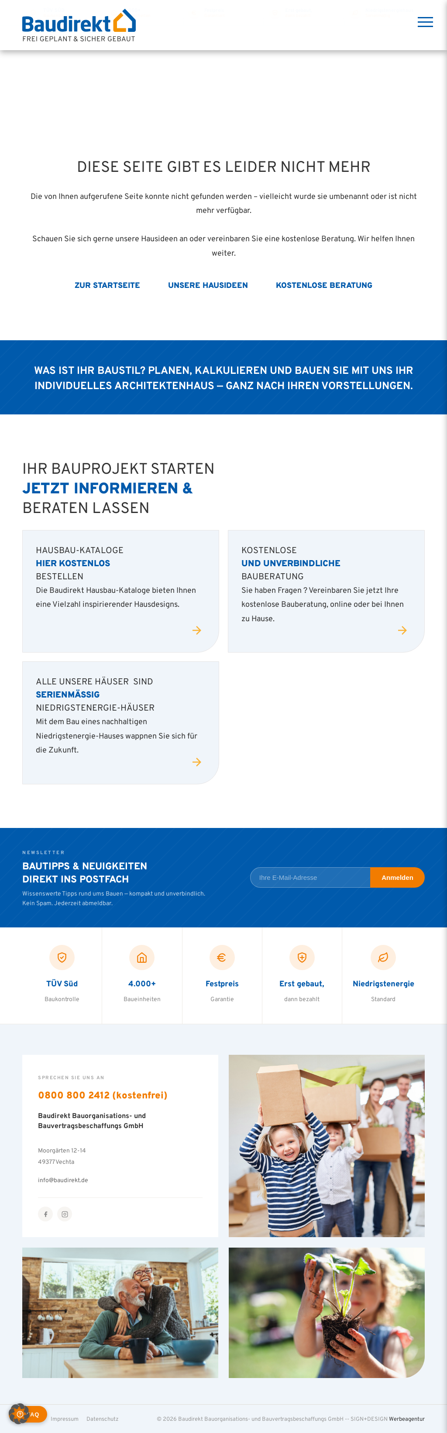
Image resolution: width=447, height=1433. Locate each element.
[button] (19, 1414)
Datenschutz (102, 1418)
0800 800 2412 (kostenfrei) (103, 1095)
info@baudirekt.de (63, 1179)
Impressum (65, 1418)
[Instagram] (64, 1214)
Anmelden (397, 877)
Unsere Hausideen (208, 285)
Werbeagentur (407, 1418)
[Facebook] (45, 1214)
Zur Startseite (107, 285)
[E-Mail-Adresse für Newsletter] (310, 877)
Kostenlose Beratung (324, 285)
